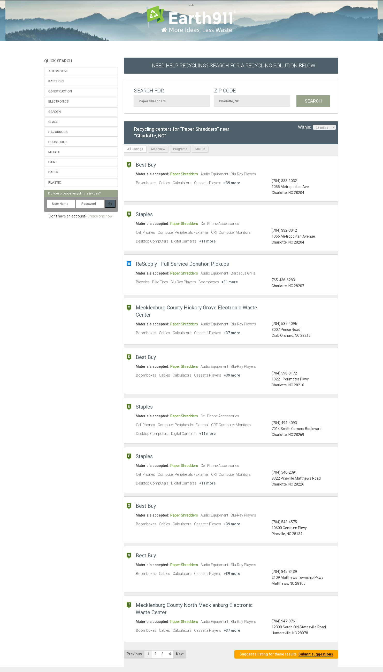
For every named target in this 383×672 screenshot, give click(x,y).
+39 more (232, 183)
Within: (317, 127)
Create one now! (100, 216)
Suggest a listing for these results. (286, 654)
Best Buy (146, 165)
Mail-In (200, 149)
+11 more (207, 241)
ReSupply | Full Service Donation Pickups (182, 264)
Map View (158, 149)
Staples (144, 214)
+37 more (232, 333)
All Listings (135, 149)
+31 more (229, 282)
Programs (180, 149)
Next (180, 654)
